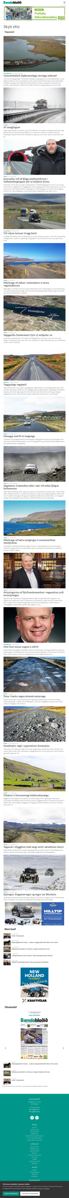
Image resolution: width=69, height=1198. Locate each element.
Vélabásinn (34, 1163)
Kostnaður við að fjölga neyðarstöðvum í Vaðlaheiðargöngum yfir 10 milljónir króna (26, 180)
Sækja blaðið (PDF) (34, 1015)
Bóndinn (34, 1153)
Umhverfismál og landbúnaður (34, 1136)
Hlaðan (35, 1170)
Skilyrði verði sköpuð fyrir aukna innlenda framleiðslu (30, 962)
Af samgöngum (12, 127)
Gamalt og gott (34, 1129)
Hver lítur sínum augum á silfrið (21, 646)
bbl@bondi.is (34, 1109)
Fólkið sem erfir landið (34, 1155)
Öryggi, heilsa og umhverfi (34, 1140)
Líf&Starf (34, 1144)
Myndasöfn (34, 1176)
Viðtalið (34, 1159)
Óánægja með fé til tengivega (19, 436)
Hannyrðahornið (34, 1151)
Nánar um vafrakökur (44, 1188)
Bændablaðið (34, 1180)
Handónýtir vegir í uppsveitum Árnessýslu (27, 745)
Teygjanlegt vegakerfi (15, 384)
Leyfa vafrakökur (11, 1193)
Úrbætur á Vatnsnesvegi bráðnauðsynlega (26, 795)
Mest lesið (10, 929)
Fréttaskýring (7, 73)
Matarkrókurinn (34, 1149)
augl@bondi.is (34, 1111)
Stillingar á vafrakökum (30, 1193)
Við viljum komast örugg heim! (20, 233)
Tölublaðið (10, 1007)
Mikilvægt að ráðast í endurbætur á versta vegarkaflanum (26, 284)
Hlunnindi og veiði (34, 1161)
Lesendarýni (7, 231)
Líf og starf (34, 1157)
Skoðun (6, 125)
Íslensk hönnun (34, 1147)
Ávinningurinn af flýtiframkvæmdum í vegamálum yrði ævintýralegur (34, 594)
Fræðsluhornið (34, 1132)
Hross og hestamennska (34, 1138)
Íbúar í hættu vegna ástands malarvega (24, 696)
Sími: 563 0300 (34, 1107)
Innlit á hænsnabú (18, 936)
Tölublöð (34, 1174)
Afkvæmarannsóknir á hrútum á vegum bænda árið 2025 (31, 949)
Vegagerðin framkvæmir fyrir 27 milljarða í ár (28, 335)
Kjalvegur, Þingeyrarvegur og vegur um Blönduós (30, 894)
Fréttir (5, 176)
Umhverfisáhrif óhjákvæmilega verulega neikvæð (30, 75)
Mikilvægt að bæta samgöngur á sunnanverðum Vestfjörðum (29, 541)
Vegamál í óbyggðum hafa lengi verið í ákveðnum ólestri (34, 847)
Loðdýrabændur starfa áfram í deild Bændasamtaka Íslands (32, 956)
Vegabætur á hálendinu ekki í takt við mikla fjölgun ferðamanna (31, 487)
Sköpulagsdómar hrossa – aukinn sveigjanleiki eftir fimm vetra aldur (35, 942)
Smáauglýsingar (34, 1172)
